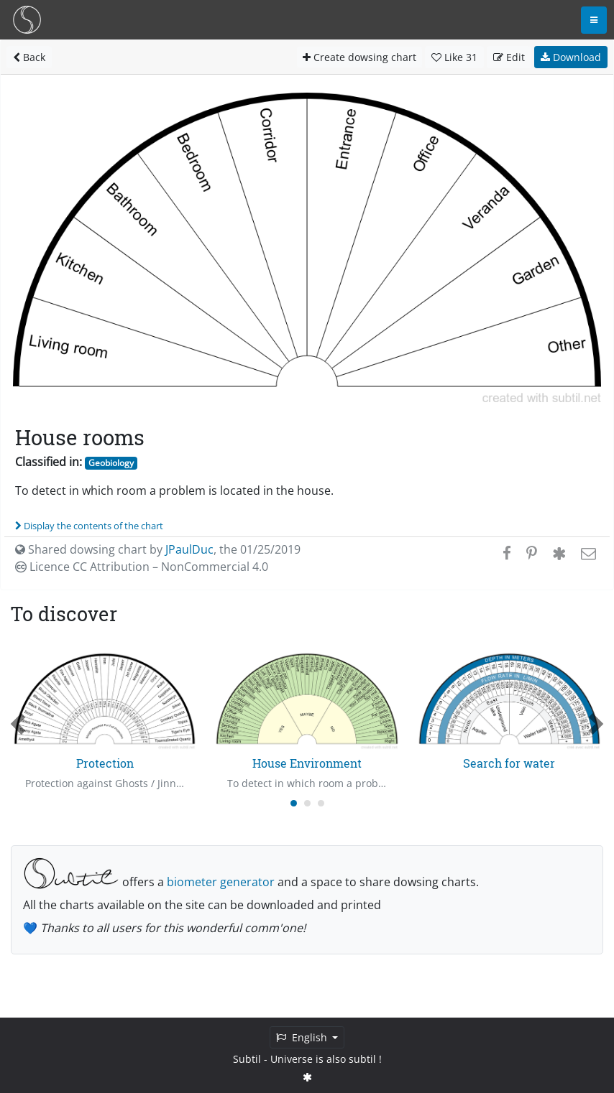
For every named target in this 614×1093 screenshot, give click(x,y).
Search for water (509, 763)
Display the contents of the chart (89, 525)
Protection (105, 763)
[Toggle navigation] (594, 20)
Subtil (247, 1059)
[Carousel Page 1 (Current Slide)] (293, 803)
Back (29, 57)
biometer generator (221, 882)
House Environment (307, 763)
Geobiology (111, 463)
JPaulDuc (189, 549)
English (303, 1037)
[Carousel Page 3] (321, 803)
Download (571, 57)
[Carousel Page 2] (307, 803)
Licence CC (141, 567)
